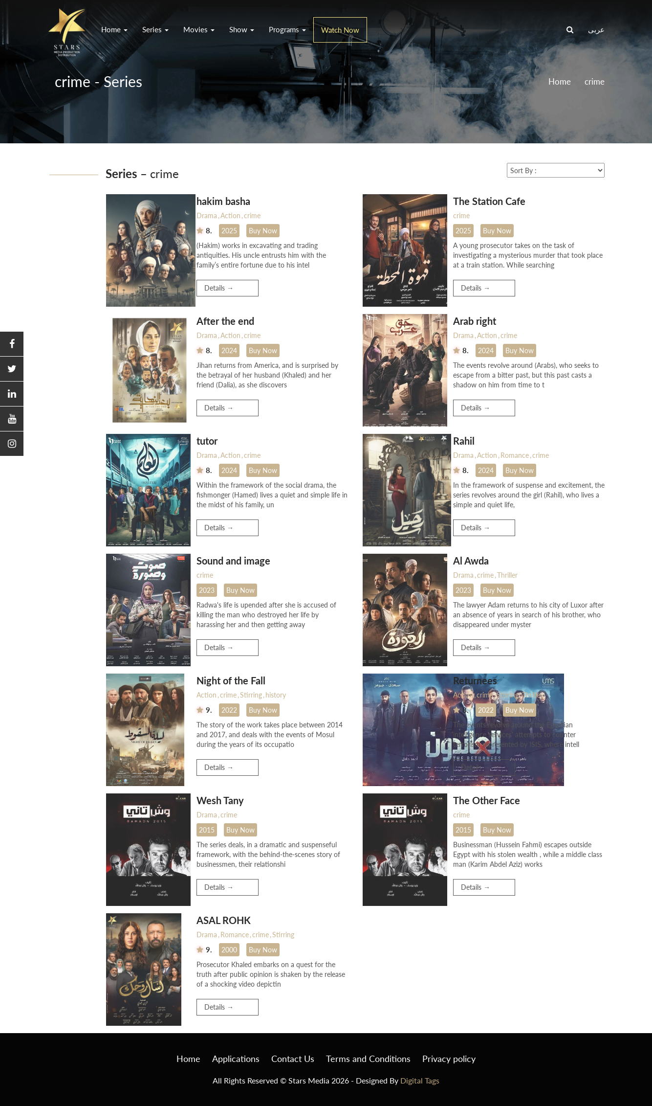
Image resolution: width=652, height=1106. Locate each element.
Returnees (475, 680)
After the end (225, 321)
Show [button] (241, 29)
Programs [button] (287, 29)
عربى (596, 29)
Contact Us (292, 1058)
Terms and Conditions (368, 1058)
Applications (236, 1058)
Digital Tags (419, 1080)
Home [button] (114, 29)
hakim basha (223, 201)
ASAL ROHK (223, 920)
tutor (206, 441)
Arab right (474, 321)
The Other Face (486, 800)
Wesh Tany (220, 800)
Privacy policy (449, 1058)
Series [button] (155, 29)
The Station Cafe (489, 201)
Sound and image (233, 560)
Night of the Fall (230, 680)
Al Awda (471, 560)
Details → (219, 288)
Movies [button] (199, 29)
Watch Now (340, 29)
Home (559, 81)
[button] (11, 344)
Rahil (464, 441)
